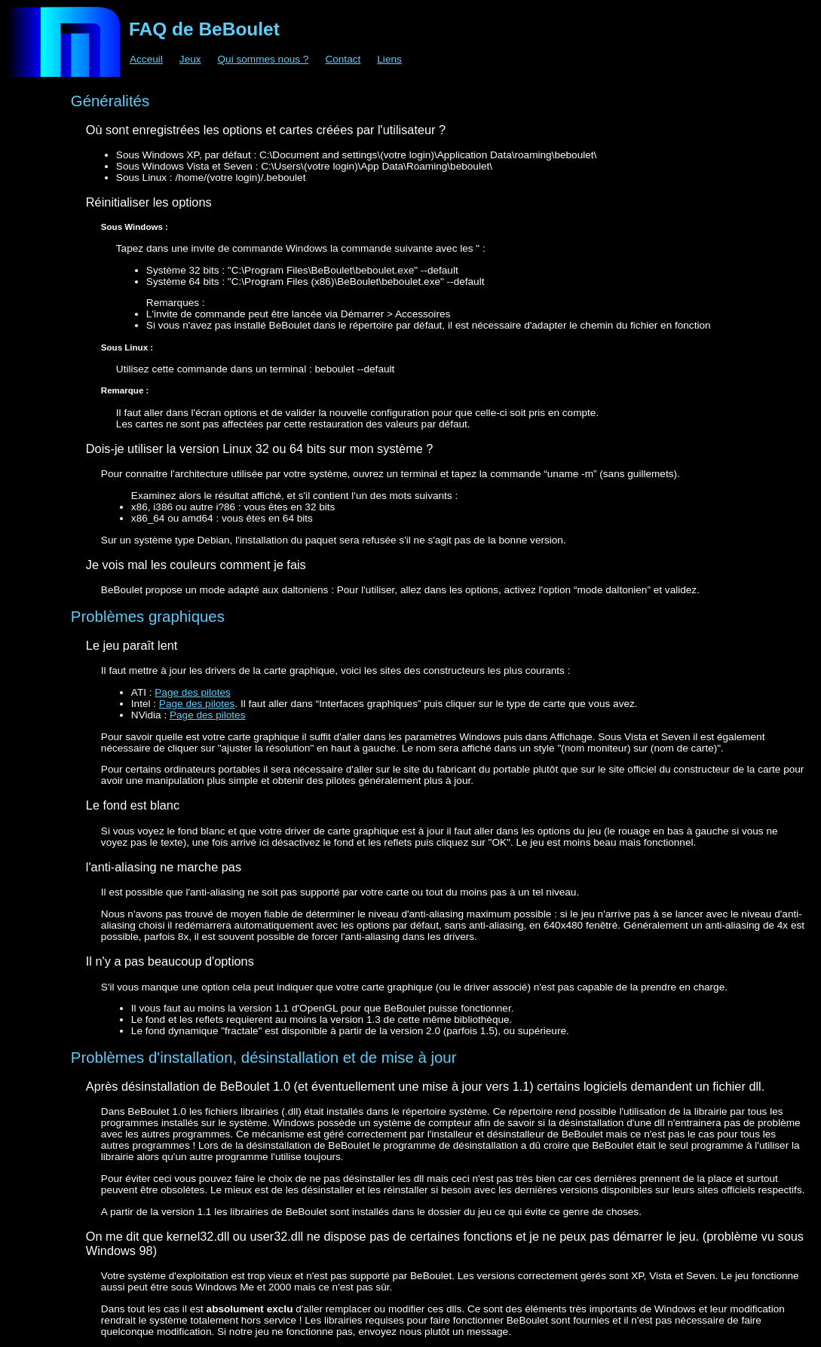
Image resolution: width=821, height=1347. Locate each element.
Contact (342, 59)
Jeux (190, 59)
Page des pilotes (193, 692)
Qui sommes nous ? (263, 59)
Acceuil (146, 59)
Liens (389, 59)
